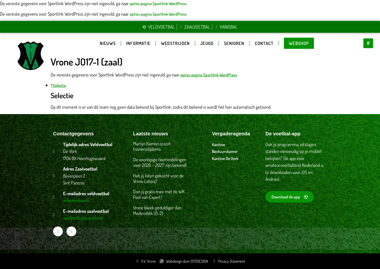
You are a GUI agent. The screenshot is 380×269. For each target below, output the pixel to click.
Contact (264, 43)
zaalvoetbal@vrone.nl (82, 218)
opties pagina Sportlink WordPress (158, 3)
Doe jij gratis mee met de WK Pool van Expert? (159, 194)
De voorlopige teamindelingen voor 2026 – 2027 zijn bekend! (160, 162)
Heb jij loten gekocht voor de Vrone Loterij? (158, 178)
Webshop (299, 43)
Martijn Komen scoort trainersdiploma (152, 146)
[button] (368, 43)
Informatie (138, 43)
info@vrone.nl (76, 200)
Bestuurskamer (225, 151)
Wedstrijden (175, 43)
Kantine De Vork (225, 158)
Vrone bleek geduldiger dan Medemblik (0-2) (157, 210)
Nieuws (108, 43)
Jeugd (206, 43)
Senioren (234, 43)
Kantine (218, 144)
